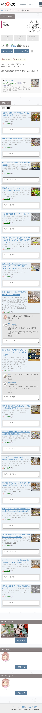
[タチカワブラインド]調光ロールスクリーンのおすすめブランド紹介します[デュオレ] (16, 240)
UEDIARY (6, 121)
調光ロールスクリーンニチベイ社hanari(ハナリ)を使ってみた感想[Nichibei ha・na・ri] (14, 266)
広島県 (13, 46)
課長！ (10, 374)
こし (9, 316)
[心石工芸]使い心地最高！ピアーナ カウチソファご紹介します (14, 352)
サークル (16, 707)
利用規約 (24, 707)
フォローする (7, 51)
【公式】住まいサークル (21, 636)
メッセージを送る (22, 51)
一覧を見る (21, 641)
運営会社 (37, 707)
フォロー (7, 38)
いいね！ (7, 123)
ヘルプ (30, 707)
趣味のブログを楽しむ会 (7, 636)
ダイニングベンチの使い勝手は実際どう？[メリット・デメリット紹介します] (16, 511)
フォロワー (19, 38)
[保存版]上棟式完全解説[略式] (12, 139)
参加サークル (32, 38)
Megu (10, 324)
